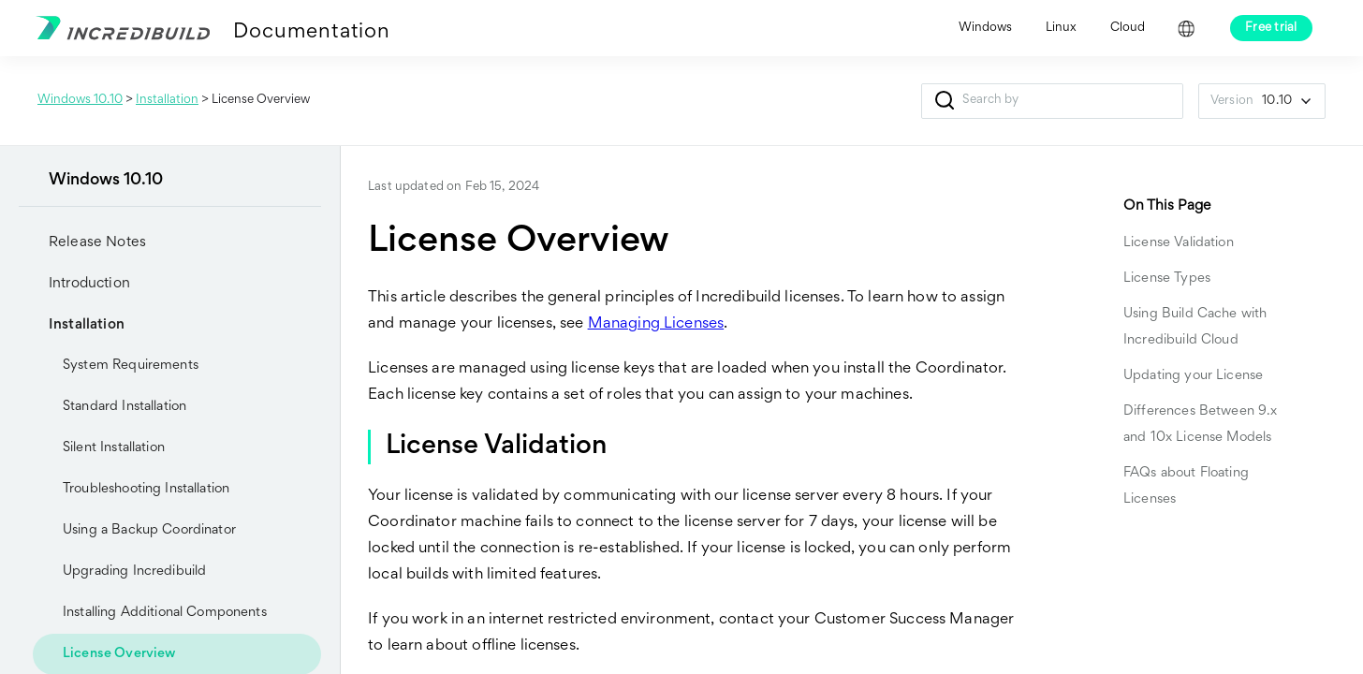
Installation (167, 100)
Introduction (74, 283)
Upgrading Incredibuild (119, 572)
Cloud (1127, 28)
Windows (985, 28)
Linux (1061, 28)
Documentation (311, 32)
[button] (944, 101)
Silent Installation (114, 448)
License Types (1166, 278)
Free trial (1271, 28)
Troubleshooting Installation (146, 489)
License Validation (1178, 243)
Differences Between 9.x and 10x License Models (1200, 424)
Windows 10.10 (80, 100)
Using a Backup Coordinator (149, 530)
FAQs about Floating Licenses (1186, 486)
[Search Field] (1052, 101)
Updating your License (1193, 376)
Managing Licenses (656, 324)
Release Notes (97, 242)
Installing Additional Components (165, 613)
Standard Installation (124, 407)
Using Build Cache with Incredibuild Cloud (1195, 327)
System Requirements (130, 365)
